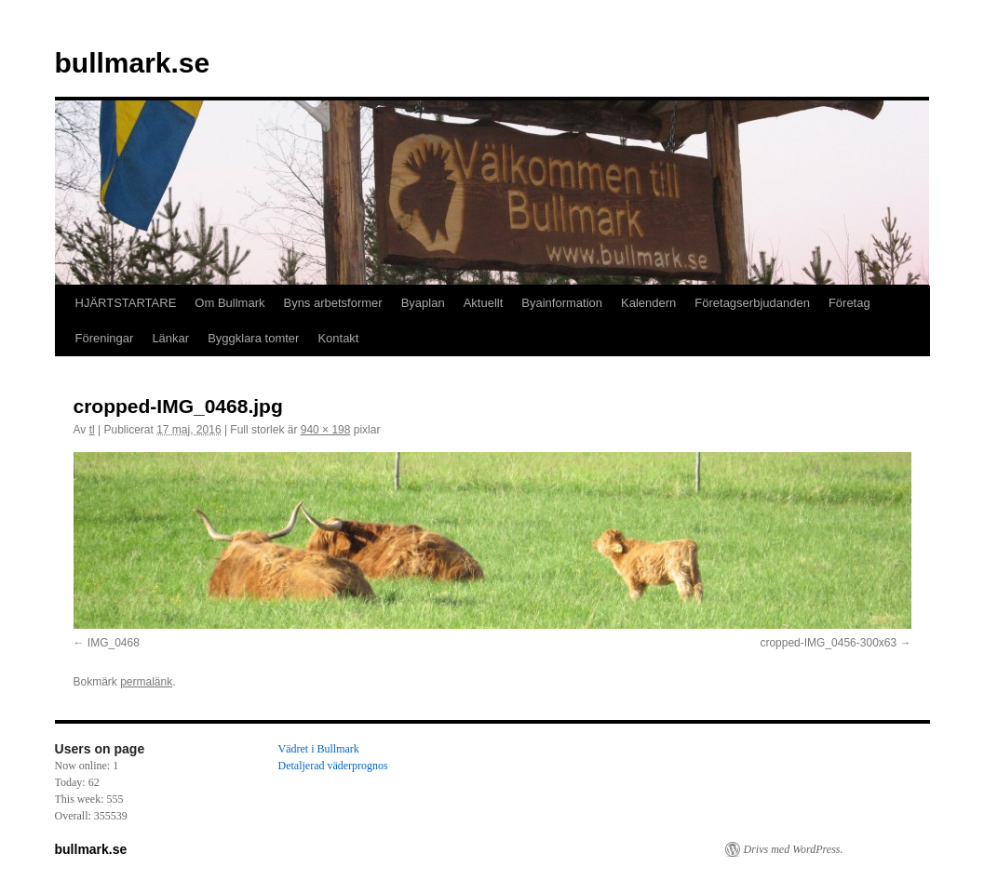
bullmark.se (132, 62)
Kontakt (337, 338)
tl (92, 429)
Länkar (170, 338)
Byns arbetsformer (332, 303)
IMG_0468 (114, 642)
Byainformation (561, 303)
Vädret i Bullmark (318, 748)
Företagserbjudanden (752, 303)
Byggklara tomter (253, 338)
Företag (849, 303)
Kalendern (648, 303)
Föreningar (104, 338)
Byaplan (423, 303)
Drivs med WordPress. (793, 849)
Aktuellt (484, 303)
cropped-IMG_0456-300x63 (828, 642)
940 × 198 (326, 429)
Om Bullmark (229, 303)
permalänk (146, 681)
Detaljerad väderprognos (333, 765)
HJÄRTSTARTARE (126, 303)
